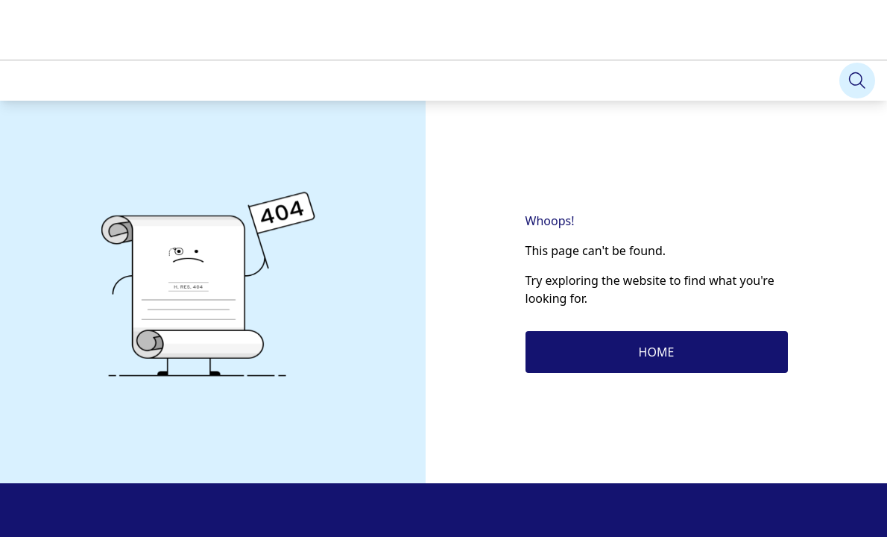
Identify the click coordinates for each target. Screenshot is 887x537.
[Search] (857, 80)
